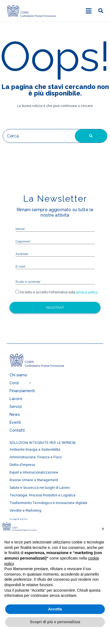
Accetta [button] (55, 609)
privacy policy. (86, 292)
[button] (50, 384)
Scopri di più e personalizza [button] (55, 622)
